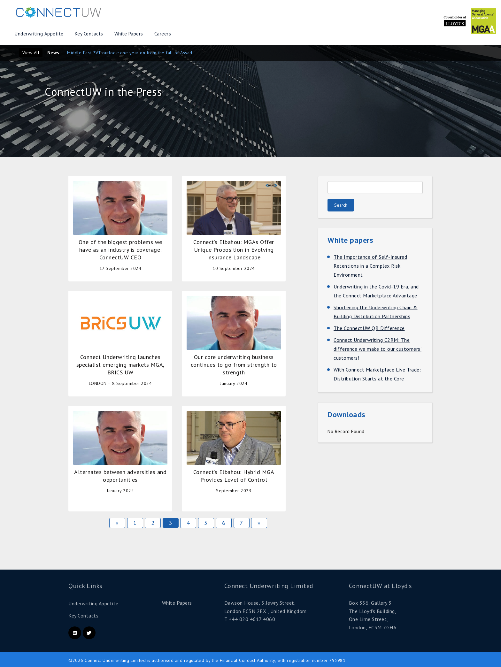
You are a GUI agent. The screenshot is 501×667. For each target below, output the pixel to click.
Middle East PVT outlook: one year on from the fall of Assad (129, 53)
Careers (162, 34)
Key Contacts (89, 34)
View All (30, 53)
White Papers (128, 34)
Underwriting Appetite (39, 34)
